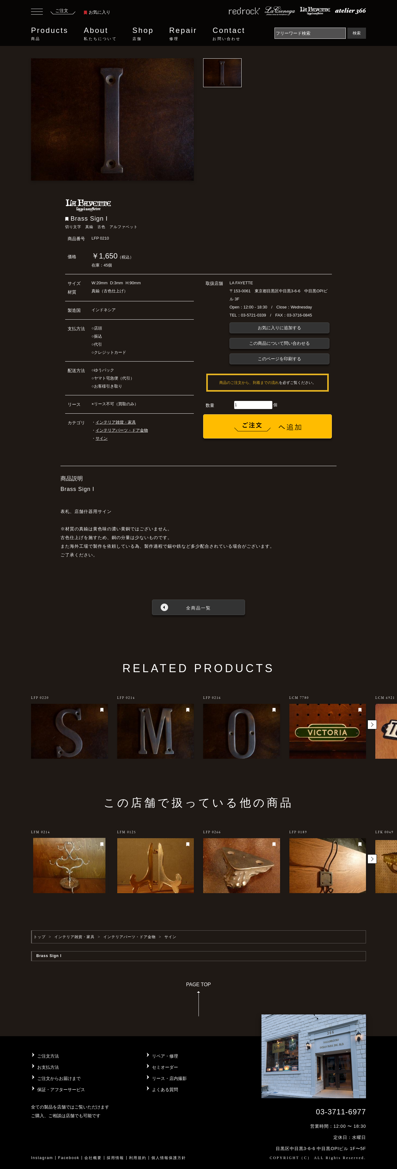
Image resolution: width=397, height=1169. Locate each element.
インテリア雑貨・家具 (116, 422)
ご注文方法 (48, 1056)
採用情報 (115, 1158)
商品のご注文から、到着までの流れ (249, 382)
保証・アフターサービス (61, 1089)
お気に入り (97, 12)
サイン (102, 438)
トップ (39, 937)
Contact (228, 34)
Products (49, 34)
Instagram (42, 1158)
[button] (372, 724)
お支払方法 (48, 1067)
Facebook (68, 1158)
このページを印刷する (279, 358)
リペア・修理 (165, 1056)
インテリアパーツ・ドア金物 (122, 430)
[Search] (310, 33)
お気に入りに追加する (279, 327)
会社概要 (93, 1158)
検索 (357, 33)
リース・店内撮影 (169, 1078)
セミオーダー (165, 1067)
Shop (143, 34)
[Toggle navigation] (37, 12)
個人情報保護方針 (168, 1158)
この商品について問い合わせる (279, 343)
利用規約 (137, 1158)
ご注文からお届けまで (59, 1078)
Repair (183, 34)
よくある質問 (165, 1089)
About (100, 34)
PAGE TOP (198, 1001)
